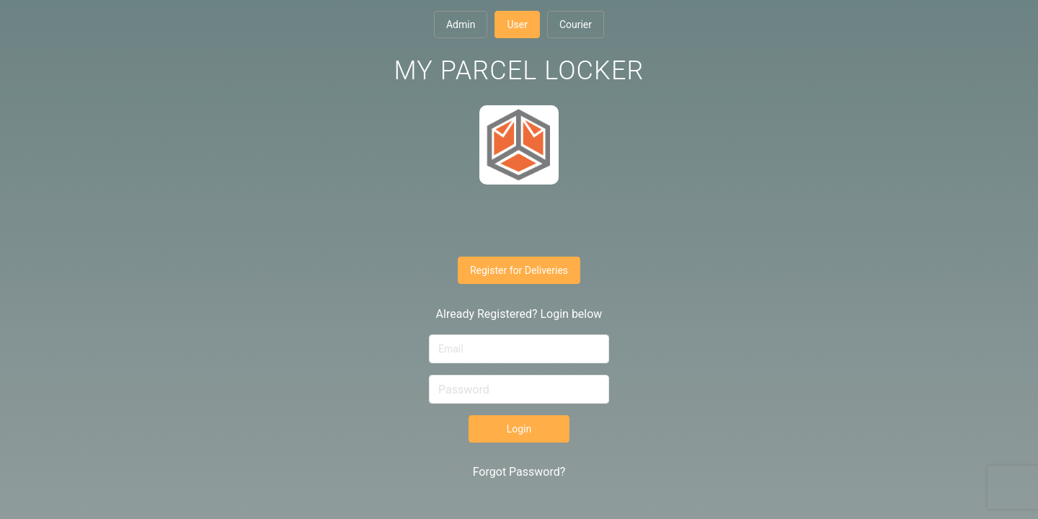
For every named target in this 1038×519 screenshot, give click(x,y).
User (517, 24)
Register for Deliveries (519, 270)
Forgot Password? (519, 472)
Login (519, 429)
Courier (575, 24)
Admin (460, 24)
